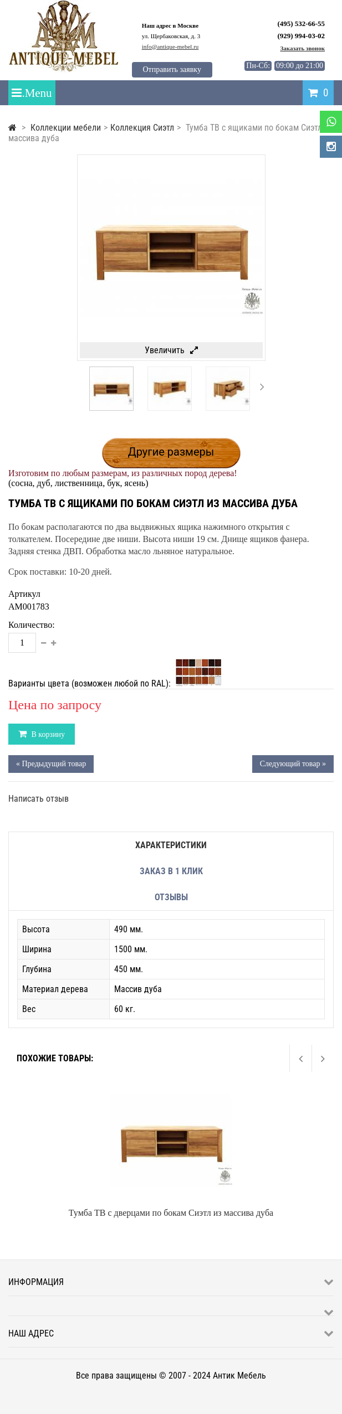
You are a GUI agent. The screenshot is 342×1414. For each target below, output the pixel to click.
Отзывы (171, 897)
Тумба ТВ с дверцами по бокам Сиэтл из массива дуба (171, 1212)
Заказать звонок (302, 48)
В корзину (47, 734)
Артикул (24, 593)
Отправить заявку (171, 69)
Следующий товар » (293, 764)
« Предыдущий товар (51, 764)
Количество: (31, 624)
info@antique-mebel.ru (170, 46)
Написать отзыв (38, 798)
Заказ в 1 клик (171, 871)
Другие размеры (171, 451)
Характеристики (171, 845)
